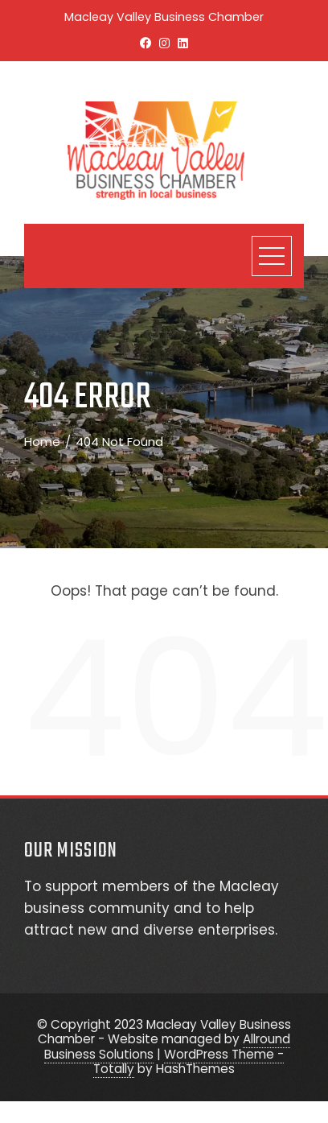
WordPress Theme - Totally (188, 1061)
